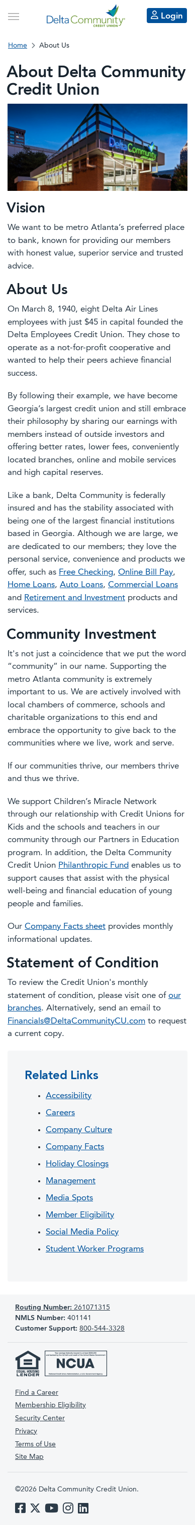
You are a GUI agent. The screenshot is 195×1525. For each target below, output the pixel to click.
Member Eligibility (80, 1215)
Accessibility (68, 1096)
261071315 (62, 1307)
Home (17, 45)
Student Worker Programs (95, 1249)
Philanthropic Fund (93, 865)
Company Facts (75, 1147)
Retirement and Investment (74, 598)
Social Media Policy (82, 1232)
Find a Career (36, 1392)
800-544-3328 (102, 1328)
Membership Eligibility (50, 1405)
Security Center (40, 1418)
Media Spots (69, 1198)
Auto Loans (81, 585)
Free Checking (86, 572)
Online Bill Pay (145, 572)
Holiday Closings (77, 1164)
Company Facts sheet (65, 926)
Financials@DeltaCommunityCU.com (76, 1021)
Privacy (26, 1431)
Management (70, 1181)
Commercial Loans (143, 585)
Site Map (29, 1456)
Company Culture (79, 1130)
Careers (60, 1113)
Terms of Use (35, 1444)
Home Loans (31, 585)
